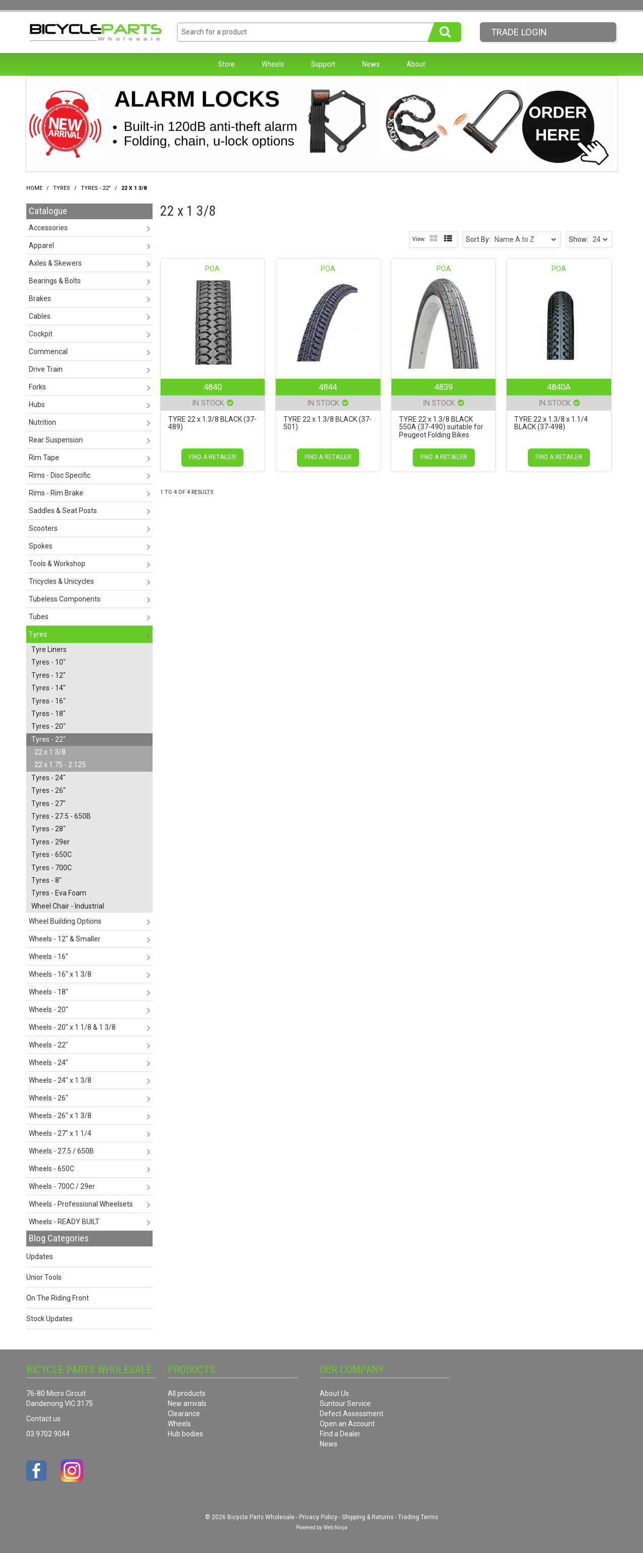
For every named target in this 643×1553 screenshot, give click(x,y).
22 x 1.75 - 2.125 (60, 765)
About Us (334, 1393)
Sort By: (478, 239)
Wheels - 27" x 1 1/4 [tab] (60, 1133)
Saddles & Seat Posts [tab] (63, 511)
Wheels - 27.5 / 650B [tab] (61, 1151)
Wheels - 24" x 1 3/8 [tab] (60, 1080)
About (416, 64)
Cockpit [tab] (41, 334)
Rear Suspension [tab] (56, 440)
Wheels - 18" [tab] (48, 992)
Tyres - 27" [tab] (48, 803)
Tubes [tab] (38, 617)
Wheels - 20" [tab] (48, 1010)
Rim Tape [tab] (44, 458)
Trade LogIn (519, 32)
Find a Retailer (212, 457)
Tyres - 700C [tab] (51, 868)
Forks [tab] (37, 387)
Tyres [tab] (38, 634)
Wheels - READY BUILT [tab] (64, 1222)
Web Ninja (335, 1527)
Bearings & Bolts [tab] (55, 281)
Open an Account (347, 1424)
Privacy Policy (318, 1517)
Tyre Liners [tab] (49, 649)
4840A (559, 387)
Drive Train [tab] (46, 369)
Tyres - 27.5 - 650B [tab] (61, 816)
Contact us (43, 1419)
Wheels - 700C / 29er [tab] (62, 1186)
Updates (39, 1257)
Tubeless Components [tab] (65, 599)
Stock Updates (49, 1319)
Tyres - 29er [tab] (50, 842)
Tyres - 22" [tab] (48, 739)
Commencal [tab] (48, 351)
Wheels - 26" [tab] (48, 1098)
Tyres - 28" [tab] (48, 829)
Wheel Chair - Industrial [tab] (67, 906)
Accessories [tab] (48, 228)
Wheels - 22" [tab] (48, 1045)
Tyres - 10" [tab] (48, 662)
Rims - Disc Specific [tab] (59, 475)
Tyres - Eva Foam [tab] (58, 893)
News (371, 64)
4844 (328, 387)
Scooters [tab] (43, 528)
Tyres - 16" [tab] (48, 701)
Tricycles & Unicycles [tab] (61, 581)
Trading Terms (418, 1517)
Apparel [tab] (41, 245)
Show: (578, 239)
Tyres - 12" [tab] (48, 675)
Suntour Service (345, 1403)
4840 (213, 387)
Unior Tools (44, 1277)
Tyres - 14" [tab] (48, 688)
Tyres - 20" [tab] (48, 726)
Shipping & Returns (367, 1517)
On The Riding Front (57, 1298)
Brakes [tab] (40, 298)
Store (226, 64)
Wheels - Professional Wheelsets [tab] (81, 1204)
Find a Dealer (340, 1434)
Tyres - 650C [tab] (51, 854)
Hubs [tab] (37, 404)
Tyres (61, 188)
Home (34, 188)
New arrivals (187, 1403)
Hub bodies (185, 1434)
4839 (443, 387)
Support (323, 64)
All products (187, 1393)
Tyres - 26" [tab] (48, 790)
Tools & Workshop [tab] (57, 564)
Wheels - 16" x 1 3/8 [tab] (60, 974)
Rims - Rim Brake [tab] (56, 493)
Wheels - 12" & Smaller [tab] (65, 939)
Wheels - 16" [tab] (48, 957)
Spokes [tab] (41, 546)
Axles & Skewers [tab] (55, 263)
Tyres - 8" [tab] (46, 880)
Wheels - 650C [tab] (51, 1169)
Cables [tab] (40, 316)
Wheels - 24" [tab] (48, 1063)
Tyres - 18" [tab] (48, 714)
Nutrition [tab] (42, 422)
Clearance (184, 1414)
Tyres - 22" (96, 188)
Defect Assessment (351, 1414)
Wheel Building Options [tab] (65, 921)
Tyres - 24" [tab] (48, 778)
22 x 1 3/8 (50, 752)
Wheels (273, 64)
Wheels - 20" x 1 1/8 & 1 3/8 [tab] (72, 1027)
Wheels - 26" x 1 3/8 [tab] (60, 1116)
